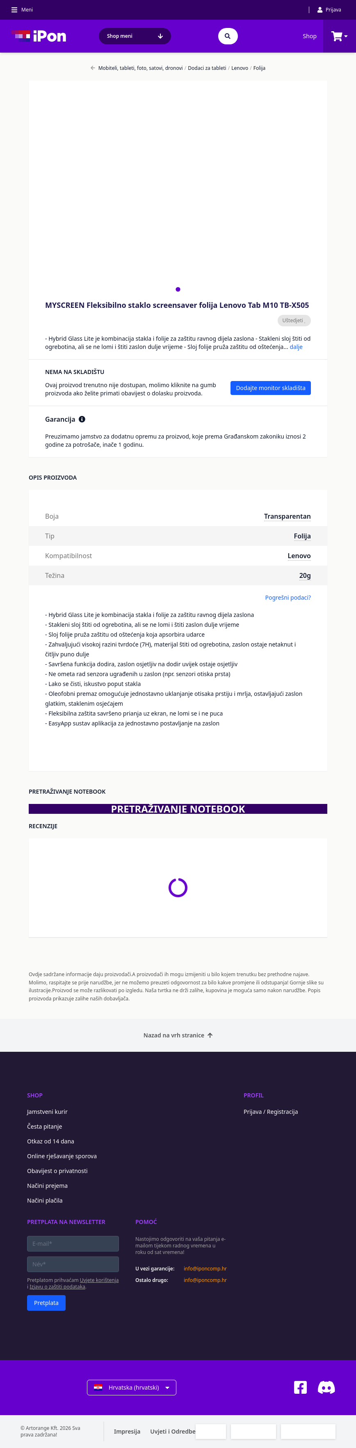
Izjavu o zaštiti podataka (57, 1286)
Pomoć (146, 1222)
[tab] (178, 289)
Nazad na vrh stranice (178, 1035)
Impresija (127, 1431)
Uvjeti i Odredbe (173, 1431)
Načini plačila (45, 1200)
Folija (257, 68)
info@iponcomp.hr (205, 1269)
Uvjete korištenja (99, 1280)
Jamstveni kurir (47, 1111)
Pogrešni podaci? (288, 597)
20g (305, 575)
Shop (310, 36)
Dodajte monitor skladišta (271, 388)
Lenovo (238, 68)
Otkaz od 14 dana (50, 1141)
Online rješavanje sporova (62, 1156)
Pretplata (46, 1303)
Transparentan (287, 516)
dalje (296, 347)
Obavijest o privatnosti (57, 1171)
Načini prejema (47, 1185)
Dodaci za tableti (205, 68)
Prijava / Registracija (271, 1111)
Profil (254, 1095)
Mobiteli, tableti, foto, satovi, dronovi (137, 68)
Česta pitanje (44, 1126)
